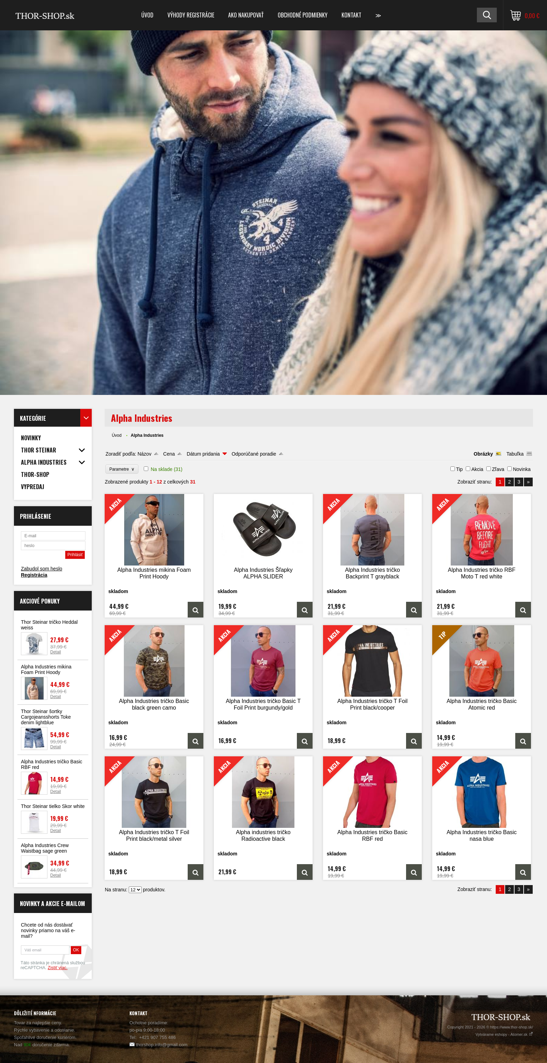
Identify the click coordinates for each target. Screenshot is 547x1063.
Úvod (147, 15)
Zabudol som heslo (41, 568)
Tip (459, 469)
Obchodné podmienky (303, 15)
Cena (169, 454)
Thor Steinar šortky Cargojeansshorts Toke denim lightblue (46, 717)
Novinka (522, 469)
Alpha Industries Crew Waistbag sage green (45, 848)
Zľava (498, 469)
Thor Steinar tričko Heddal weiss (49, 624)
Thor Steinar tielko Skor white (53, 806)
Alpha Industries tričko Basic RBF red (51, 764)
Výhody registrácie (190, 15)
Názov (144, 454)
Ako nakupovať (246, 15)
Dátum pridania (203, 454)
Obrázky (483, 454)
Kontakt (351, 15)
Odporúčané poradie (254, 454)
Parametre (122, 469)
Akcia (477, 469)
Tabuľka (515, 454)
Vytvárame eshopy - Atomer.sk (504, 1034)
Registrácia (34, 575)
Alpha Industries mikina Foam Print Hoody (46, 669)
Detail (55, 652)
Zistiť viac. (58, 967)
